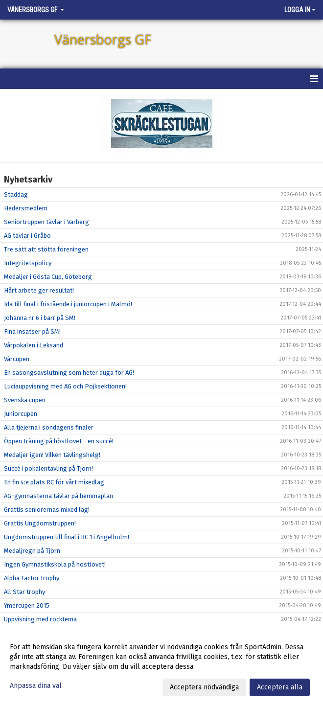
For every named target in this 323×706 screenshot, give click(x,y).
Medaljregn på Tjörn (32, 550)
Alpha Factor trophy (31, 578)
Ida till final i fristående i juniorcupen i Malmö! (68, 304)
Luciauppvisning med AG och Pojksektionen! (65, 386)
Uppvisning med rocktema (40, 619)
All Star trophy (24, 591)
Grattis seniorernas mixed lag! (47, 509)
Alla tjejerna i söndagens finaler (48, 427)
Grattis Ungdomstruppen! (40, 523)
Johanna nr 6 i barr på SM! (39, 317)
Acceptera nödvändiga (204, 687)
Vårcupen (16, 359)
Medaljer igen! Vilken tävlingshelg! (52, 454)
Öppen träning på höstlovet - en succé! (59, 441)
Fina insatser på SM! (32, 331)
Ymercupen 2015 (26, 605)
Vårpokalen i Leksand (33, 345)
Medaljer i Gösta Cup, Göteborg (48, 276)
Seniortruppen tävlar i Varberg (46, 222)
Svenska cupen (25, 400)
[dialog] (161, 667)
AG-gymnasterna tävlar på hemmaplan (58, 496)
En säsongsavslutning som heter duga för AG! (69, 372)
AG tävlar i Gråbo (27, 235)
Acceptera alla (279, 687)
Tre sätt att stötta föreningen (46, 249)
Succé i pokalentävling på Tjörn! (48, 468)
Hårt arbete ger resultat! (39, 290)
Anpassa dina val (36, 686)
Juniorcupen (20, 413)
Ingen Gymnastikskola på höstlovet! (55, 564)
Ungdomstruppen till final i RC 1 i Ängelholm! (66, 537)
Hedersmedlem (25, 208)
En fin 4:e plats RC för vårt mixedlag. (55, 482)
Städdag (16, 194)
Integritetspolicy (27, 263)
